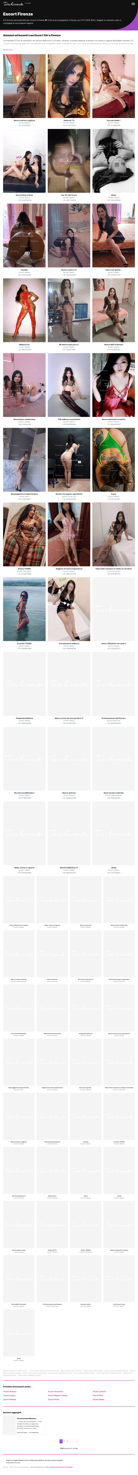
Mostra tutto (7, 50)
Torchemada (13, 4)
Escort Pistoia (10, 1399)
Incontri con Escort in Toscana (61, 1467)
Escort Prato (53, 1399)
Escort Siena (98, 1399)
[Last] (77, 1441)
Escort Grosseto (55, 1391)
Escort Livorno (99, 1391)
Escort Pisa (98, 1395)
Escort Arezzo (10, 1391)
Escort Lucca (9, 1395)
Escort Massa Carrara (57, 1395)
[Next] (74, 1441)
